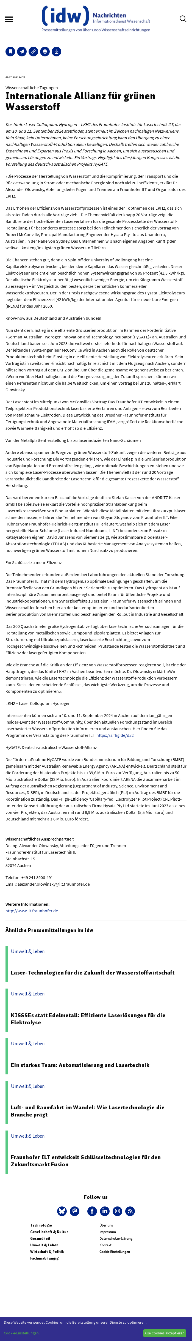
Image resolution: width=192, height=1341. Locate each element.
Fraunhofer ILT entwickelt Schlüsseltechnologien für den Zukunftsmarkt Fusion (86, 1160)
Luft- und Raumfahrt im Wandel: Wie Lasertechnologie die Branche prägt (88, 1111)
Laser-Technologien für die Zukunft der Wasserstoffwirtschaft (93, 972)
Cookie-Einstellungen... (22, 1333)
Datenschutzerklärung (115, 1238)
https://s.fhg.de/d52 (115, 735)
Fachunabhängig (44, 1258)
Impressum (107, 1232)
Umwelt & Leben (44, 1245)
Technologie (41, 1225)
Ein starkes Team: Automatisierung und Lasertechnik (80, 1065)
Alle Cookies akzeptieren (164, 1333)
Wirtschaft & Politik (47, 1251)
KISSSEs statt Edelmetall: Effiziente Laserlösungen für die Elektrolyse (88, 1019)
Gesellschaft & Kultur (49, 1232)
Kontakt (105, 1245)
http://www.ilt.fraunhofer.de (31, 910)
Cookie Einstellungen (114, 1251)
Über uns (106, 1225)
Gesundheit (40, 1238)
